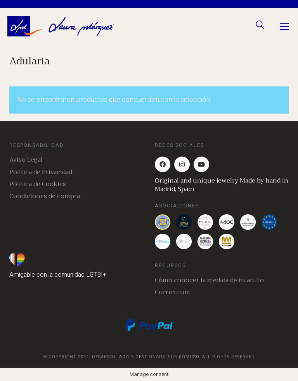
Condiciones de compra (44, 196)
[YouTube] (201, 164)
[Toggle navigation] (284, 26)
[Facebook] (162, 164)
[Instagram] (182, 164)
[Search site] (260, 27)
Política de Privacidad (40, 172)
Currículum (172, 292)
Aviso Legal (26, 160)
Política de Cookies (37, 184)
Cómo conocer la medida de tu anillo (209, 280)
